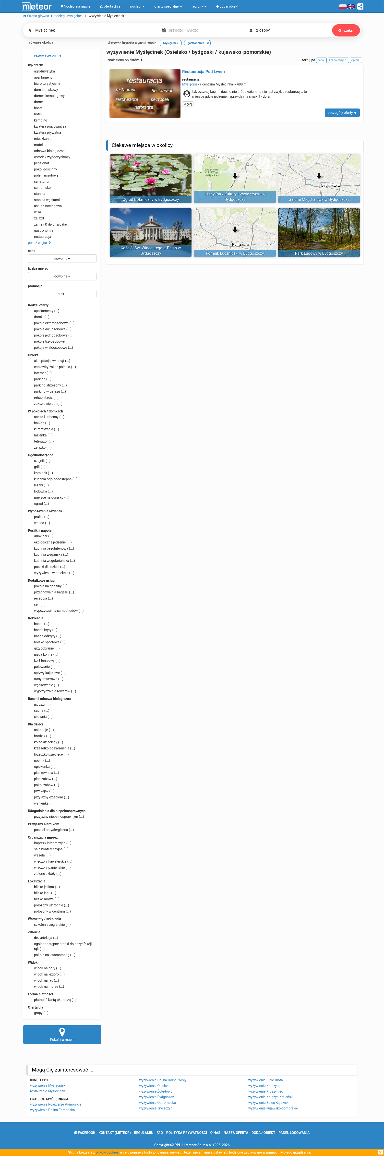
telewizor (41, 441)
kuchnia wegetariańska (51, 560)
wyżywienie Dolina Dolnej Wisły (162, 1080)
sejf (37, 604)
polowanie (42, 666)
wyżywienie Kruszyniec (265, 1091)
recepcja (40, 598)
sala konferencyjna (48, 849)
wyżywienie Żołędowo (155, 1091)
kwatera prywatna (44, 132)
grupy (38, 1013)
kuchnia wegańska (48, 554)
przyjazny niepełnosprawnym (56, 816)
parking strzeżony (47, 385)
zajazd (36, 218)
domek (36, 101)
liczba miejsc (38, 268)
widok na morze (46, 986)
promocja (35, 286)
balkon (39, 423)
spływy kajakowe (47, 672)
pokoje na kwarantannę (51, 954)
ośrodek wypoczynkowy (49, 157)
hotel (35, 114)
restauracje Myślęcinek (47, 1091)
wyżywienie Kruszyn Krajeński (270, 1097)
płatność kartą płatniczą (52, 999)
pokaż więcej (39, 243)
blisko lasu (42, 893)
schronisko (39, 187)
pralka (38, 516)
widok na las (43, 980)
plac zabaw (42, 778)
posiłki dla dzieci (46, 566)
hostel (35, 108)
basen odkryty (44, 636)
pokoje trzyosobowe (49, 341)
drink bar (40, 536)
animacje (41, 729)
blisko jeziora (44, 886)
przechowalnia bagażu (51, 592)
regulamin (143, 1133)
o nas (215, 1133)
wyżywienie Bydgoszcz (156, 1097)
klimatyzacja (43, 429)
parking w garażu (47, 391)
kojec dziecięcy (45, 742)
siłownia (40, 716)
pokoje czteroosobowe (51, 323)
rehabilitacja (43, 397)
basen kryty (42, 629)
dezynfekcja (43, 937)
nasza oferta (236, 1133)
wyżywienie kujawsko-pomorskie (273, 1108)
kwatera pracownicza (47, 126)
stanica (36, 193)
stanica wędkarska (45, 199)
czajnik (39, 460)
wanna (39, 522)
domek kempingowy (46, 95)
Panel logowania (294, 1133)
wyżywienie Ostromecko (157, 1103)
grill (37, 466)
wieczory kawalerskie (50, 861)
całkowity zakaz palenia (52, 366)
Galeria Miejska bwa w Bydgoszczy (319, 199)
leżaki (38, 485)
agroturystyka (41, 71)
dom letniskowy (43, 89)
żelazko (40, 447)
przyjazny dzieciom (48, 797)
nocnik (39, 760)
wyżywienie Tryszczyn (155, 1108)
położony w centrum (49, 911)
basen (38, 623)
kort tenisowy (44, 660)
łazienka (40, 435)
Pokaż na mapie (62, 1034)
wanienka (41, 803)
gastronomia (40, 230)
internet (40, 373)
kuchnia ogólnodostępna (53, 479)
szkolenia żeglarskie (49, 924)
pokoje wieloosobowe (50, 347)
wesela (39, 855)
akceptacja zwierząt (49, 360)
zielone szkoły (44, 873)
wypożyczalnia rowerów (52, 691)
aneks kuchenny (46, 416)
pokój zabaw (43, 785)
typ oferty (35, 65)
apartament (40, 77)
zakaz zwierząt (45, 403)
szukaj (345, 30)
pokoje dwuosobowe (50, 329)
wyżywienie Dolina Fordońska (52, 1110)
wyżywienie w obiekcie (51, 572)
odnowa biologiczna (46, 150)
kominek (40, 472)
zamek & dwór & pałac (48, 224)
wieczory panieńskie (49, 867)
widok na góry (44, 968)
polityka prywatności (186, 1133)
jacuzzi (39, 704)
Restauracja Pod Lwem (203, 71)
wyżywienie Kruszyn (263, 1086)
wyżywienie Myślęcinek (47, 1085)
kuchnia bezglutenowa (51, 548)
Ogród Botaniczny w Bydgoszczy (150, 199)
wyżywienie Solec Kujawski (268, 1103)
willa (34, 212)
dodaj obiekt (263, 1133)
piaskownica (43, 772)
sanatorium (39, 181)
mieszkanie (39, 138)
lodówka (40, 491)
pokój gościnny (42, 169)
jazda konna (43, 654)
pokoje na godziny (48, 586)
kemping (37, 120)
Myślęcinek (190, 84)
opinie (356, 60)
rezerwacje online (44, 55)
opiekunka (42, 766)
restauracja (39, 236)
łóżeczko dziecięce (48, 754)
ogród (38, 503)
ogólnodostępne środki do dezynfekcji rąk (60, 946)
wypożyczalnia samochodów (56, 610)
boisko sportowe (46, 642)
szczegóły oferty (342, 113)
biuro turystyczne (44, 83)
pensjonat (38, 163)
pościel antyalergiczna (51, 829)
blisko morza (44, 899)
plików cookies (107, 1152)
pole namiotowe (43, 175)
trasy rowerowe (45, 678)
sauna (38, 710)
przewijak (41, 791)
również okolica (38, 43)
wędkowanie (43, 685)
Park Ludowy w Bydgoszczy (319, 253)
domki (38, 316)
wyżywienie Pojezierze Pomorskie (55, 1104)
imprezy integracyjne (49, 843)
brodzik (39, 736)
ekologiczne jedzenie (50, 542)
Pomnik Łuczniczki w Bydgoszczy (235, 253)
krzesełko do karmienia (51, 748)
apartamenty (43, 310)
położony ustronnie (48, 905)
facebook (84, 1133)
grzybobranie (44, 648)
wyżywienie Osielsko (154, 1086)
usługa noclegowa (45, 206)
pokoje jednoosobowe (50, 335)
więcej (188, 104)
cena (31, 251)
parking (39, 379)
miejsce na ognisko (48, 497)
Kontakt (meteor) (115, 1133)
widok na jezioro (46, 974)
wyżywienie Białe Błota (265, 1080)
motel (35, 144)
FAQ (160, 1133)
